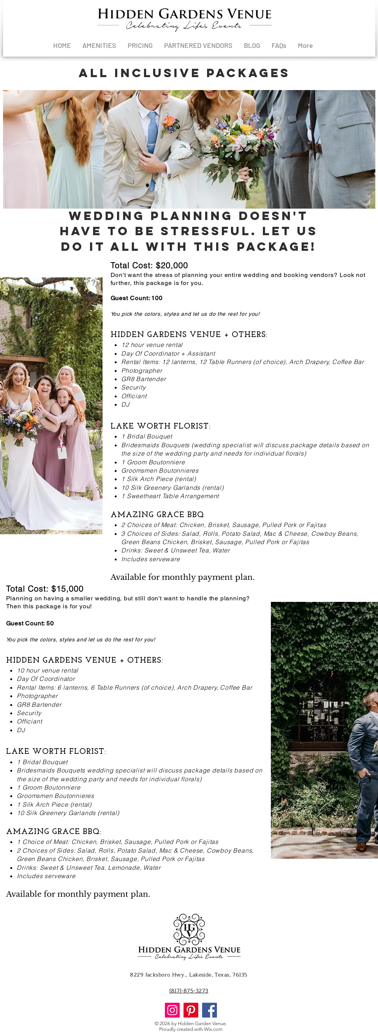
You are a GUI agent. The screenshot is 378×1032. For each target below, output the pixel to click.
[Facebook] (209, 1010)
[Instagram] (172, 1010)
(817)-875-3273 (189, 990)
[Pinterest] (190, 1010)
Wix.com (213, 1029)
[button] (189, 149)
